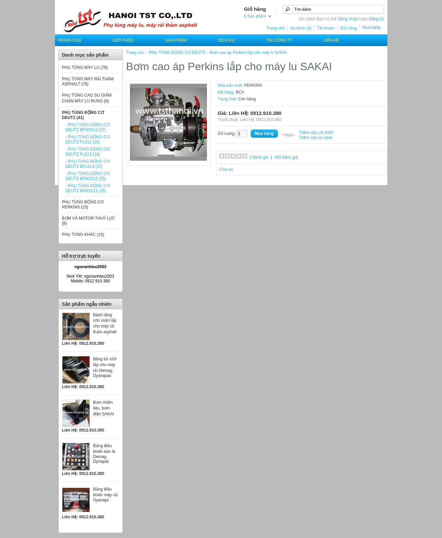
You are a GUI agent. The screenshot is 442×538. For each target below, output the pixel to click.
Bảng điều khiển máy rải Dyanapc (105, 494)
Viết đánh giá (286, 157)
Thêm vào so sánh (316, 137)
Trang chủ (275, 28)
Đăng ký (376, 19)
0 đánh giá (258, 157)
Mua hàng (371, 27)
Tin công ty (279, 40)
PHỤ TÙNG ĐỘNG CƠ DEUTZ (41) (83, 115)
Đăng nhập (348, 19)
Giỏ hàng (348, 28)
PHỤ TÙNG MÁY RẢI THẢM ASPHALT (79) (88, 81)
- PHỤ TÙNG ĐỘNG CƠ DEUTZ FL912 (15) (87, 139)
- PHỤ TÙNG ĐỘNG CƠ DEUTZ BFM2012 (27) (87, 127)
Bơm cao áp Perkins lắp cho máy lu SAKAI (248, 52)
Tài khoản (326, 28)
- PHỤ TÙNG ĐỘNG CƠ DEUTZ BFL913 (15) (87, 164)
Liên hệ (331, 40)
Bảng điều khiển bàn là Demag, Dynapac (104, 453)
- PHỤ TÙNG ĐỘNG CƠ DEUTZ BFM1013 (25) (87, 188)
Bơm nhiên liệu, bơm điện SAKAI (103, 408)
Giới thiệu (123, 40)
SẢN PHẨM (176, 40)
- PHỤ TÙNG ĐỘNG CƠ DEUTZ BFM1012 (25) (87, 176)
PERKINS (253, 85)
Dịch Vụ (226, 40)
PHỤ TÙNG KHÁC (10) (83, 234)
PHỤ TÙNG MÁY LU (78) (85, 67)
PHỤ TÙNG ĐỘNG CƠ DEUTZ (177, 52)
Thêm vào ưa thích (316, 132)
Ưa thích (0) (300, 28)
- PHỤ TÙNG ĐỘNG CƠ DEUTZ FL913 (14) (87, 152)
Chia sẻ (226, 169)
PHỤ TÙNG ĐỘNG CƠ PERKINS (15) (83, 205)
